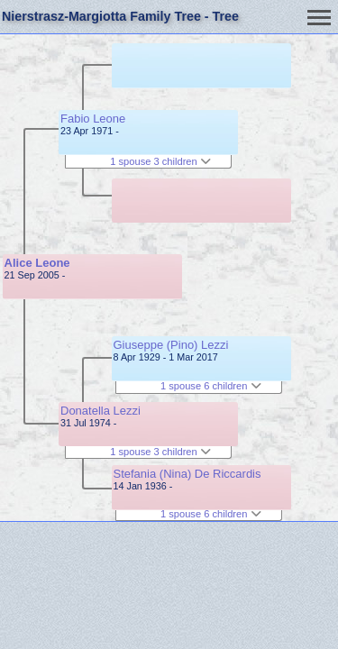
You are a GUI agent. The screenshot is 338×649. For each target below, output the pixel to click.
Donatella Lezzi (100, 410)
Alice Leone (37, 263)
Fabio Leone (92, 118)
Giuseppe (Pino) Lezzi (171, 345)
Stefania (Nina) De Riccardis (187, 473)
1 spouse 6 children (210, 385)
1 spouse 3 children (160, 161)
